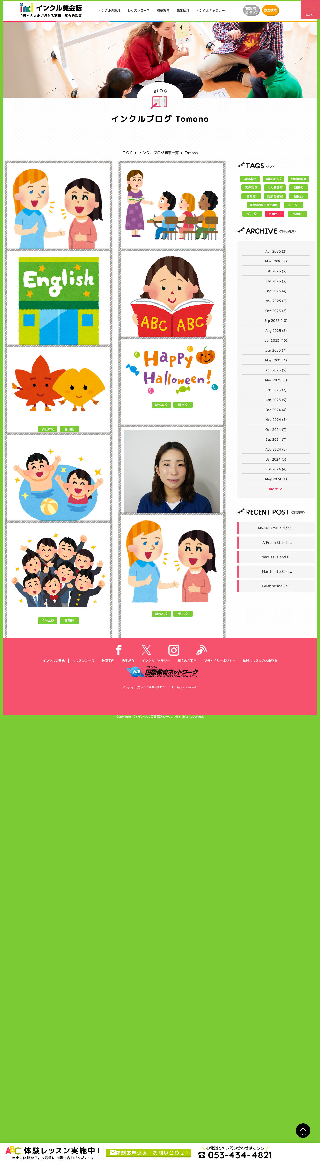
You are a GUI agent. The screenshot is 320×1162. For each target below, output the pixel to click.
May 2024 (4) (276, 479)
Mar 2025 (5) (276, 380)
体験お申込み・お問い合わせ (147, 1152)
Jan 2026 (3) (275, 281)
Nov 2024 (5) (276, 419)
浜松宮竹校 (274, 179)
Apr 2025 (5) (275, 370)
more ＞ (276, 488)
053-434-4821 (235, 1155)
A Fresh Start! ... (277, 542)
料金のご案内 (186, 1103)
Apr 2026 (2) (275, 251)
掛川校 (293, 205)
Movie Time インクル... (277, 528)
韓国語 (298, 196)
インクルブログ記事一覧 (159, 152)
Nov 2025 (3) (276, 300)
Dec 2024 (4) (276, 409)
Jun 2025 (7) (275, 350)
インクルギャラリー (210, 10)
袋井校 (251, 196)
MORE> (92, 314)
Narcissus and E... (277, 557)
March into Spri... (277, 571)
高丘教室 (251, 187)
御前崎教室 (298, 179)
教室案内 (163, 10)
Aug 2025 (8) (276, 330)
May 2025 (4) (276, 360)
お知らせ (275, 214)
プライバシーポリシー (219, 1103)
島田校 (297, 214)
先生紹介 (183, 10)
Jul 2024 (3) (276, 459)
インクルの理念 (109, 10)
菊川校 (252, 214)
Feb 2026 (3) (276, 271)
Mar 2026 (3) (276, 261)
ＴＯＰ (127, 152)
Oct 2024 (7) (275, 429)
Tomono (43, 314)
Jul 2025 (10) (276, 340)
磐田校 (69, 262)
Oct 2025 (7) (275, 310)
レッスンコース (139, 10)
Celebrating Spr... (277, 585)
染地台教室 (275, 196)
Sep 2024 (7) (276, 439)
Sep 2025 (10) (275, 320)
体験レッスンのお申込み (260, 1103)
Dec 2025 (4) (276, 291)
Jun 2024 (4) (275, 469)
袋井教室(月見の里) (263, 205)
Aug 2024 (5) (276, 449)
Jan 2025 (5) (275, 399)
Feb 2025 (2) (276, 390)
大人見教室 (275, 187)
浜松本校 (47, 262)
